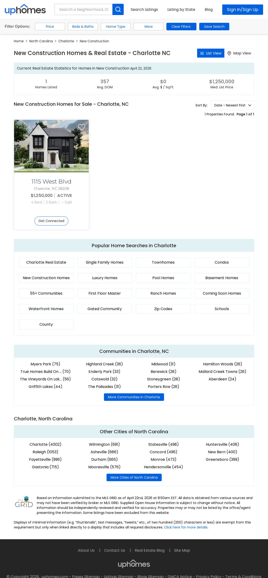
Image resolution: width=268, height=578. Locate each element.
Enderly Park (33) (104, 371)
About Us (87, 550)
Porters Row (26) (163, 386)
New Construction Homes (46, 278)
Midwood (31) (163, 364)
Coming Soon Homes (222, 293)
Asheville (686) (104, 452)
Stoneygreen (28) (163, 379)
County (46, 324)
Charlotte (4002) (45, 444)
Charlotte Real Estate (46, 262)
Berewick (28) (163, 371)
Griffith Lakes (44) (45, 386)
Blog (209, 9)
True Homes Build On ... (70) (45, 371)
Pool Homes (163, 278)
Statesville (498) (163, 444)
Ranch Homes (163, 293)
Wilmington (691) (104, 444)
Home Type (115, 26)
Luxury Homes (104, 278)
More (149, 26)
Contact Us (115, 550)
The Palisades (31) (104, 386)
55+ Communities (46, 293)
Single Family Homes (104, 262)
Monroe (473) (163, 459)
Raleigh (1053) (45, 452)
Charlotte (66, 41)
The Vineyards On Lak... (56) (45, 379)
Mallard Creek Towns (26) (222, 371)
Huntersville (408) (222, 444)
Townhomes (163, 262)
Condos (222, 262)
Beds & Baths (83, 26)
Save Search (214, 26)
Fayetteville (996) (45, 459)
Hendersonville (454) (163, 467)
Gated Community (105, 309)
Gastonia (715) (45, 467)
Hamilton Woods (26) (222, 364)
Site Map (182, 550)
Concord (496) (163, 452)
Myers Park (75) (45, 364)
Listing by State (181, 9)
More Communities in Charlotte (134, 397)
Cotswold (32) (105, 379)
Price (50, 26)
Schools (222, 309)
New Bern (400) (222, 452)
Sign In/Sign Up (242, 9)
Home (19, 41)
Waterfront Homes (46, 309)
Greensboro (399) (222, 459)
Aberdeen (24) (222, 379)
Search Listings (144, 9)
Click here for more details (185, 527)
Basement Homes (221, 278)
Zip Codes (163, 309)
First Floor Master (104, 293)
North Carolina (41, 41)
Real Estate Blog (150, 550)
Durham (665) (104, 459)
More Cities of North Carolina (134, 477)
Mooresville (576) (104, 467)
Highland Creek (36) (104, 364)
